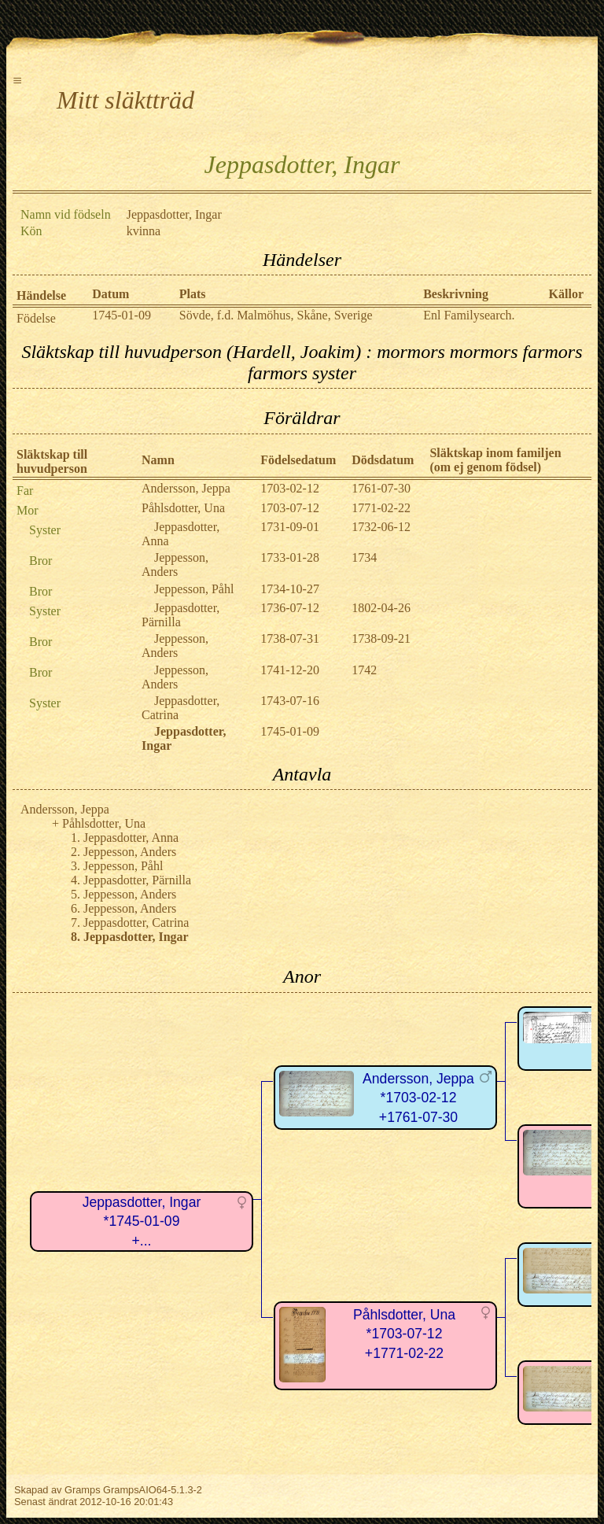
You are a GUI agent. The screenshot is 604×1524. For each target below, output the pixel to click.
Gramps (82, 1490)
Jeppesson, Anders (175, 564)
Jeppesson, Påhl (194, 589)
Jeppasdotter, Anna (131, 837)
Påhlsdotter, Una (183, 508)
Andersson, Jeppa (186, 488)
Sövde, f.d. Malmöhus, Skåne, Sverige (276, 315)
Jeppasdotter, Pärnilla (180, 615)
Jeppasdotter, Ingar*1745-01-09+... (142, 1221)
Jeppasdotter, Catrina (136, 922)
